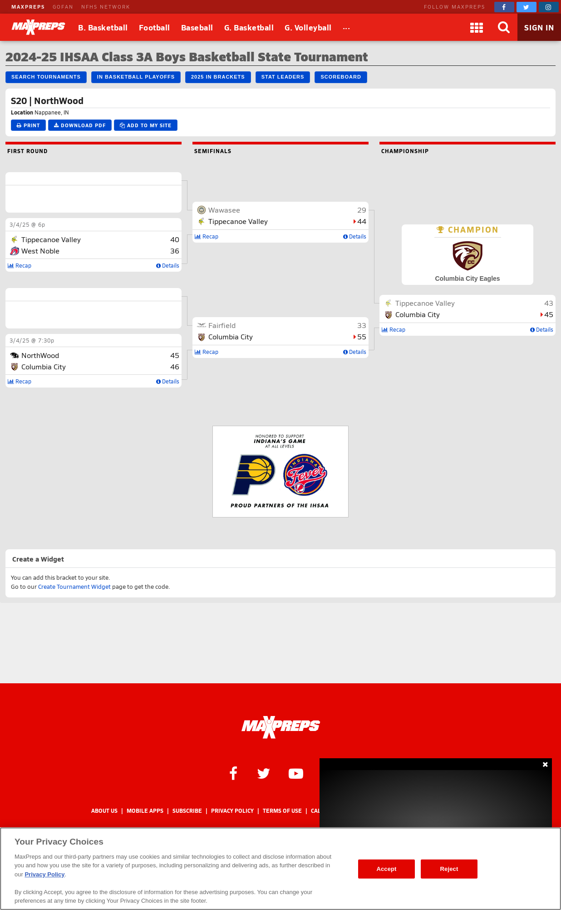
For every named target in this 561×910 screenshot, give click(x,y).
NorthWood (40, 355)
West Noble (40, 250)
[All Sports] (346, 27)
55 (361, 336)
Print (28, 125)
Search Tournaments (46, 77)
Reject (449, 868)
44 (361, 221)
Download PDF (80, 125)
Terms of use (282, 811)
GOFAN (63, 6)
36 (174, 250)
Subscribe (187, 811)
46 (174, 366)
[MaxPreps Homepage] (280, 727)
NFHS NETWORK (105, 6)
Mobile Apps (145, 811)
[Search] (503, 27)
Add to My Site (146, 125)
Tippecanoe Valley (51, 239)
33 (361, 325)
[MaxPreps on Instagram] (549, 7)
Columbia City (43, 366)
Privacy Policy (232, 811)
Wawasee (224, 209)
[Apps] (476, 27)
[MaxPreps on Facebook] (504, 7)
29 (361, 209)
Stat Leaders (283, 77)
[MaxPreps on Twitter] (526, 7)
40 (174, 239)
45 (174, 355)
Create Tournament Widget (74, 586)
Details (167, 265)
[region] (280, 868)
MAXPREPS (28, 6)
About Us (104, 811)
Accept (386, 868)
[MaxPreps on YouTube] (296, 773)
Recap (19, 265)
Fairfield (222, 325)
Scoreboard (340, 77)
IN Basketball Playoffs (136, 77)
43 (548, 303)
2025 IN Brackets (218, 77)
